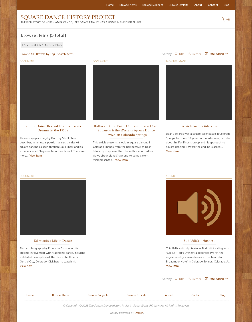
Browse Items (128, 5)
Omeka (138, 313)
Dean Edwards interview (199, 126)
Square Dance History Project (68, 17)
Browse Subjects (152, 5)
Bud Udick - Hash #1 (199, 241)
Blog (226, 5)
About (198, 5)
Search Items (65, 54)
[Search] (228, 19)
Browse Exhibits (178, 5)
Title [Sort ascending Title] (181, 54)
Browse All (27, 54)
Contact (213, 5)
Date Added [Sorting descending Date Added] (216, 54)
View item (35, 156)
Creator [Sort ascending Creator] (196, 54)
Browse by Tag (45, 54)
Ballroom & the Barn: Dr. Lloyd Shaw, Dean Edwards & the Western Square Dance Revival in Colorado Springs (126, 130)
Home (110, 5)
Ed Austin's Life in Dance (53, 241)
